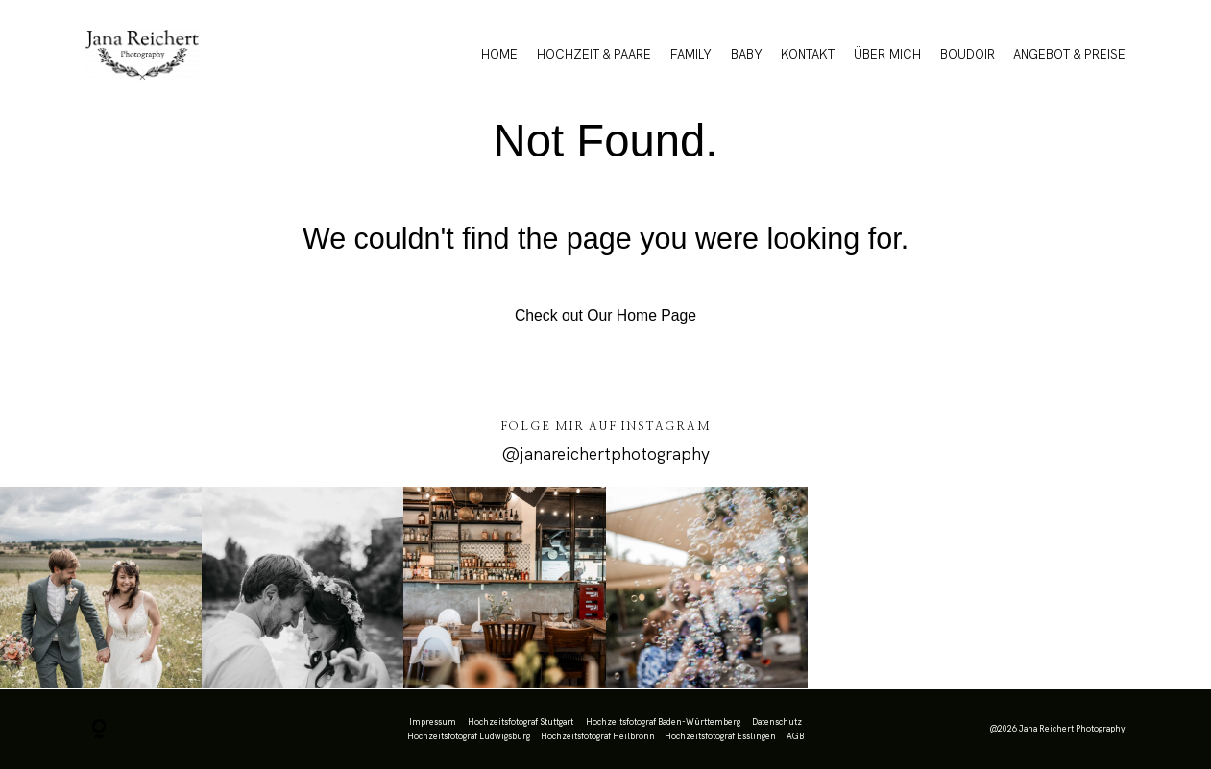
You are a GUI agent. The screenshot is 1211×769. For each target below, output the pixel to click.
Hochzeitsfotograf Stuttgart (520, 722)
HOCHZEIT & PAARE (594, 54)
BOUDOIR (967, 54)
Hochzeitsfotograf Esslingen (720, 736)
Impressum (432, 722)
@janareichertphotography (605, 454)
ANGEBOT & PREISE (1069, 54)
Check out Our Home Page (605, 315)
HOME (499, 54)
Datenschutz (777, 722)
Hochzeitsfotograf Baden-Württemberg (663, 722)
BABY (747, 54)
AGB (795, 736)
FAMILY (691, 54)
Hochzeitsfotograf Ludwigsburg (468, 736)
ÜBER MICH (887, 54)
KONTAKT (808, 54)
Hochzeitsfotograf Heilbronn (598, 736)
